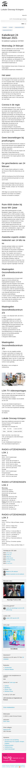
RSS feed (23, 766)
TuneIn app (12, 682)
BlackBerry (7, 687)
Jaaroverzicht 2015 (19, 27)
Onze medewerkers (9, 707)
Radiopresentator (9, 745)
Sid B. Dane (6, 721)
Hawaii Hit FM (7, 729)
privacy (8, 765)
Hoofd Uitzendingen (10, 749)
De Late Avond (9, 563)
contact (3, 765)
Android (7, 685)
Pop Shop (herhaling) (10, 559)
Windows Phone (9, 691)
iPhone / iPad (8, 689)
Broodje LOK (8, 554)
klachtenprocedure (20, 765)
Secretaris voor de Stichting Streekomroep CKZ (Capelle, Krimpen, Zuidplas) (14, 741)
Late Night (8, 561)
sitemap (8, 766)
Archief (10, 27)
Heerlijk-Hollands (9, 558)
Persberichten (8, 667)
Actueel (4, 27)
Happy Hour (8, 556)
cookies (3, 766)
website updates (14, 766)
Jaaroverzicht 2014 (7, 30)
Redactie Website (9, 669)
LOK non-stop (9, 552)
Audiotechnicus (8, 747)
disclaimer (12, 765)
